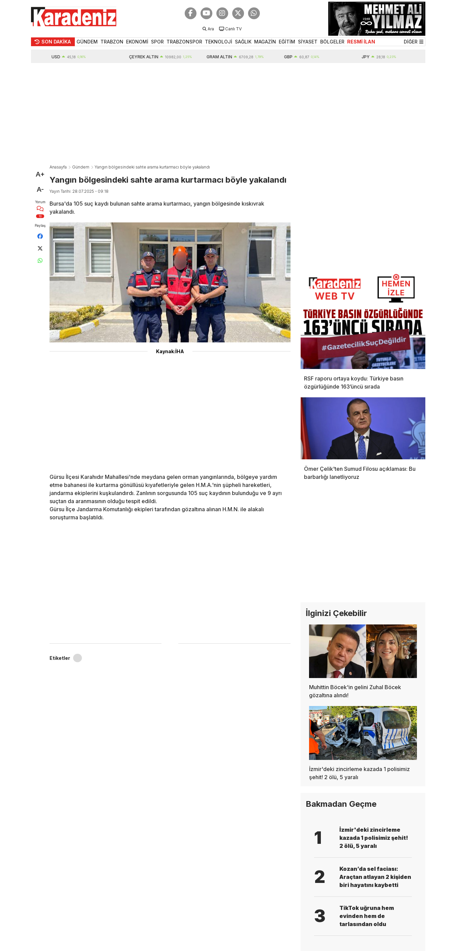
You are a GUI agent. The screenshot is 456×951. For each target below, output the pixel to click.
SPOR (157, 41)
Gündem (80, 167)
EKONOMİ (137, 41)
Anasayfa (58, 167)
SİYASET (307, 41)
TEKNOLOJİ (218, 41)
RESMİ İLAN (361, 41)
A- (40, 189)
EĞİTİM (287, 41)
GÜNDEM (87, 41)
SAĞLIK (243, 41)
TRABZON (111, 41)
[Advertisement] (228, 113)
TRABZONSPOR (184, 41)
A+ (40, 174)
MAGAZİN (265, 41)
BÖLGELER (332, 41)
